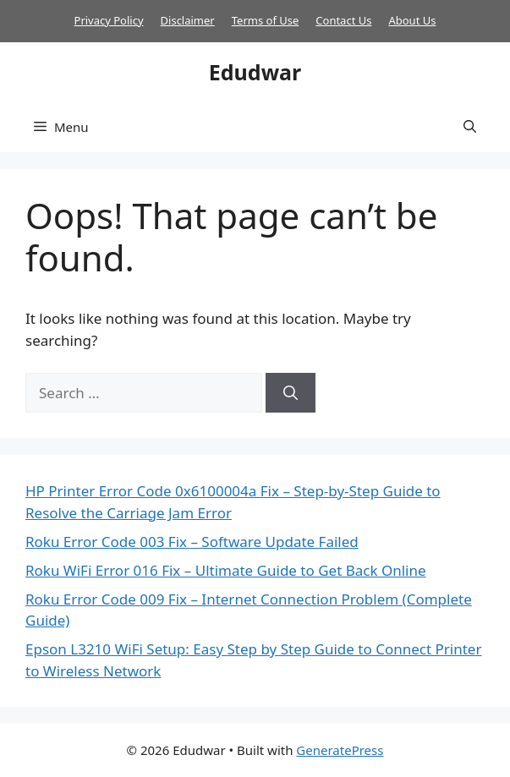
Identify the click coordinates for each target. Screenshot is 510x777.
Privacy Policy (109, 20)
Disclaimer (188, 20)
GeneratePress (339, 749)
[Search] (290, 393)
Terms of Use (265, 20)
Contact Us (343, 20)
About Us (412, 20)
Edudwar (255, 71)
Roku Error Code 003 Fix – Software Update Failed (192, 541)
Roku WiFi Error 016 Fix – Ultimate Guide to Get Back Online (225, 570)
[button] (470, 126)
